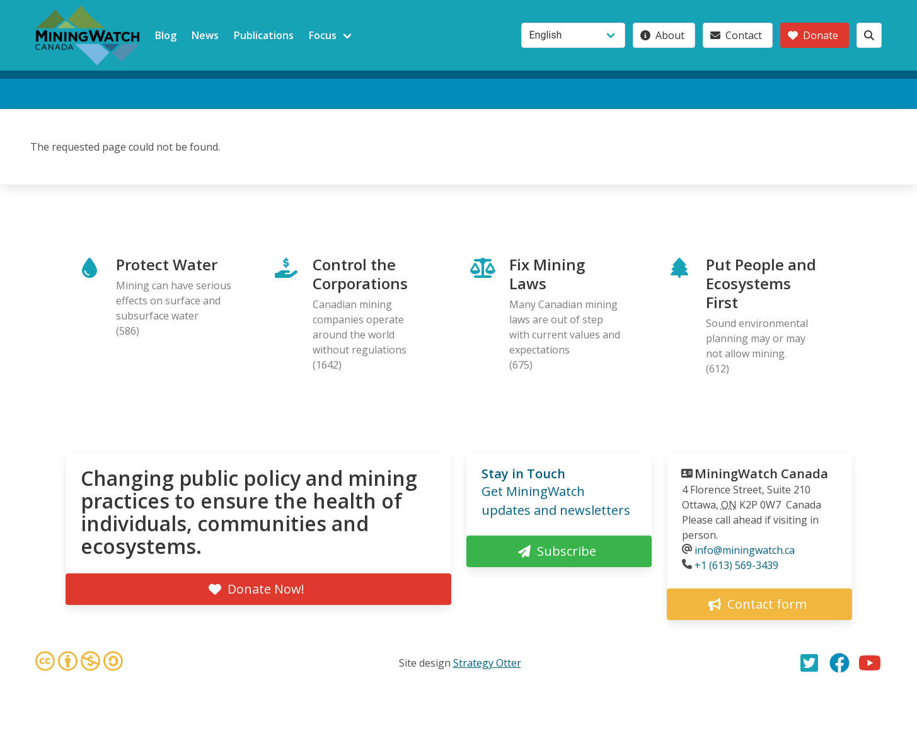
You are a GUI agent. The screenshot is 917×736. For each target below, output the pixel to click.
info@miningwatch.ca (745, 550)
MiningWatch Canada (761, 473)
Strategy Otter (487, 663)
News (205, 35)
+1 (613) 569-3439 (736, 565)
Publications (264, 35)
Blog (165, 35)
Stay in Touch (523, 473)
